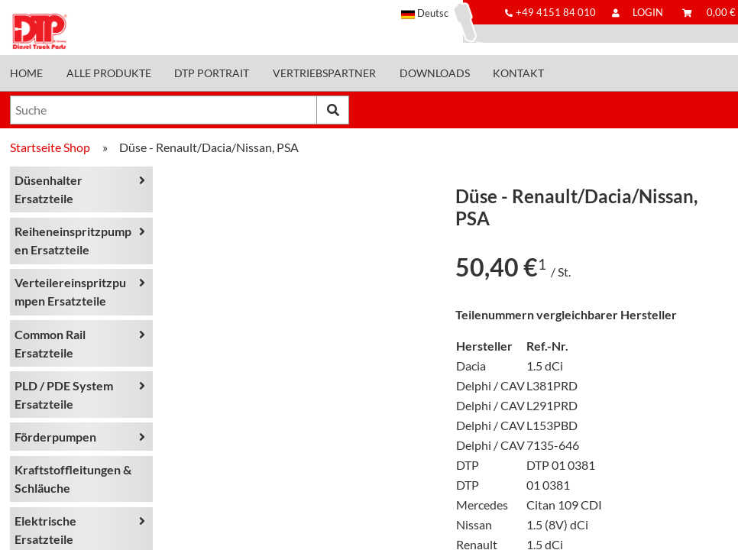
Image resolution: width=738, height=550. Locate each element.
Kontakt (518, 73)
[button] (432, 13)
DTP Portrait (211, 73)
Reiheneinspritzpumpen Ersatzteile (73, 240)
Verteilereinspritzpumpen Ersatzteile (70, 291)
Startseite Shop (50, 147)
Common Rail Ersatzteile (50, 343)
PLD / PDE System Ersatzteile (64, 394)
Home (26, 73)
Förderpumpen (55, 436)
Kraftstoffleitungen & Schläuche (73, 478)
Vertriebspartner (324, 73)
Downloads (435, 73)
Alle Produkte (108, 73)
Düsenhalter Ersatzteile (49, 189)
